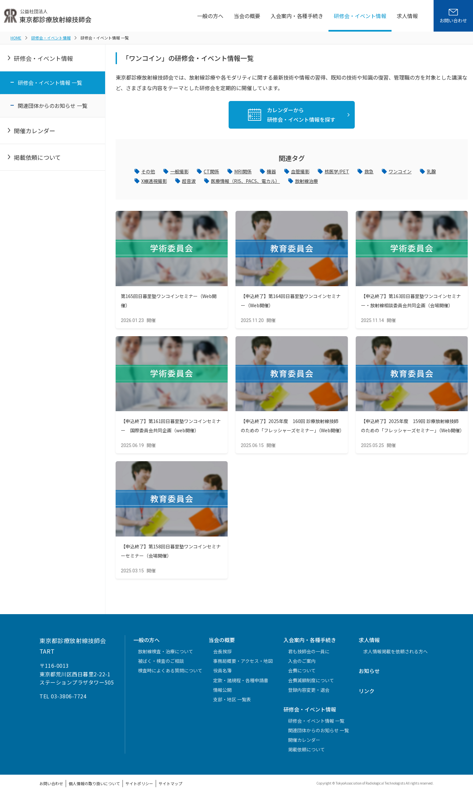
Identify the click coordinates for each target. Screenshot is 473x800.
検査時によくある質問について (170, 673)
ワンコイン (419, 172)
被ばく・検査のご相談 (161, 663)
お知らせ (369, 673)
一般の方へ (210, 16)
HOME (16, 37)
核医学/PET (351, 172)
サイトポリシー (139, 786)
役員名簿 (222, 673)
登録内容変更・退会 (308, 692)
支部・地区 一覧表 (232, 701)
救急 (385, 172)
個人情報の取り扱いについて (94, 786)
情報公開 (222, 692)
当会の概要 (247, 16)
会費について (302, 673)
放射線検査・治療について (165, 653)
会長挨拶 (222, 653)
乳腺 (146, 183)
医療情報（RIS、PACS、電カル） (281, 183)
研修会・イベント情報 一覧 (50, 83)
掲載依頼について (37, 157)
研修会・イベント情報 (360, 16)
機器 (281, 172)
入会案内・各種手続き (297, 16)
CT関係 (217, 172)
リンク (366, 693)
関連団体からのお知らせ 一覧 (52, 106)
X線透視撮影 (181, 183)
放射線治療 (349, 183)
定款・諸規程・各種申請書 (240, 682)
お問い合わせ (51, 786)
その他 (149, 172)
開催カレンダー (34, 130)
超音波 (219, 183)
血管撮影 (311, 172)
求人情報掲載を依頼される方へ (395, 653)
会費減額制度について (311, 682)
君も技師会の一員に (308, 653)
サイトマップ (170, 786)
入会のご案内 (302, 663)
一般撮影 (182, 172)
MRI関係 (250, 172)
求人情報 (407, 16)
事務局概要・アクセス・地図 (243, 663)
